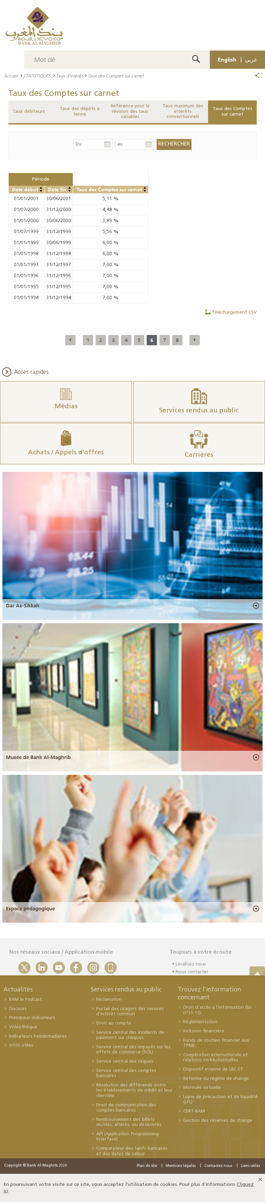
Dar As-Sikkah (22, 606)
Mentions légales (181, 1166)
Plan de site (147, 1166)
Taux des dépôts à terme (79, 112)
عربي (251, 59)
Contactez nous (218, 1166)
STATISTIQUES (37, 75)
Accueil (11, 75)
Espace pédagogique (30, 909)
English (227, 59)
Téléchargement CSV (234, 312)
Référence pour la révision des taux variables (130, 111)
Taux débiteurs (28, 111)
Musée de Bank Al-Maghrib (38, 757)
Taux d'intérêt (69, 75)
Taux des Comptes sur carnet (232, 112)
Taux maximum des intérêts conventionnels (183, 111)
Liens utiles (250, 1166)
